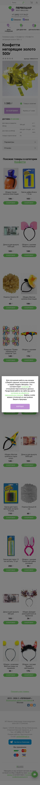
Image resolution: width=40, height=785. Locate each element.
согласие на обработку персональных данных (17, 394)
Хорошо (20, 406)
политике (25, 387)
